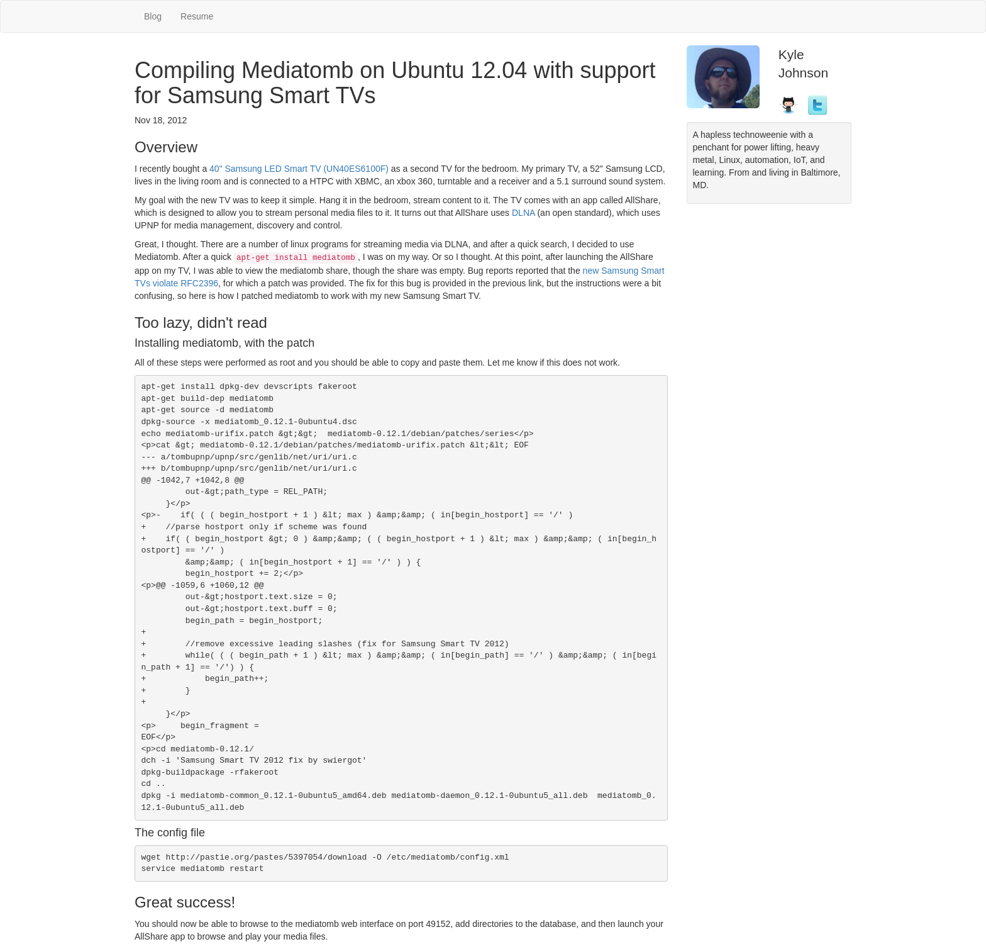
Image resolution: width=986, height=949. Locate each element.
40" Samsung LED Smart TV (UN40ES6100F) (299, 169)
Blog (153, 16)
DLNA (523, 213)
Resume (196, 16)
